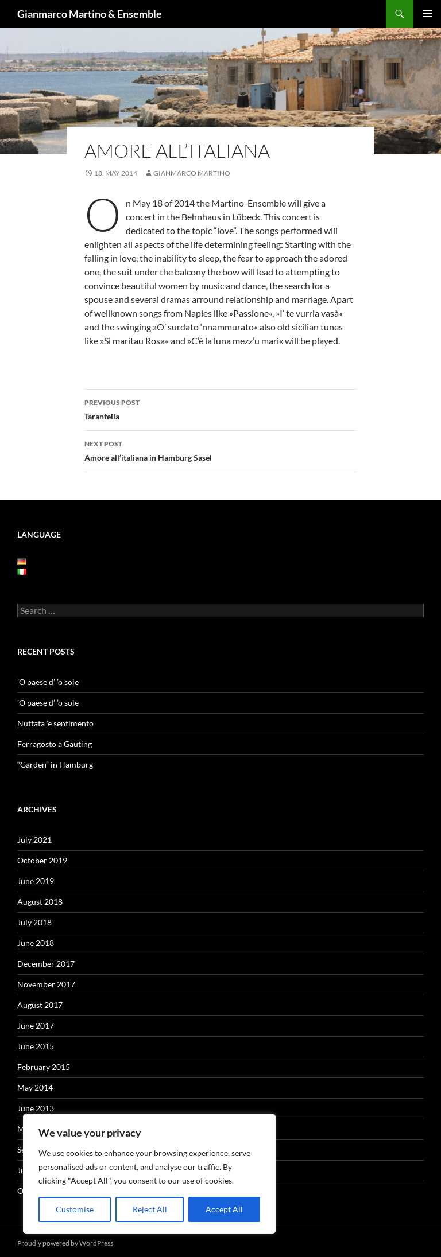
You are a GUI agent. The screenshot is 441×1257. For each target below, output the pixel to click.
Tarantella (220, 408)
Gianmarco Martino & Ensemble (89, 13)
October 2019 (42, 860)
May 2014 (35, 1087)
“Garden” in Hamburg (55, 764)
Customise (75, 1209)
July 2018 (34, 922)
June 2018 (35, 943)
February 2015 (43, 1067)
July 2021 (34, 840)
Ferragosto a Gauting (54, 744)
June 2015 (35, 1046)
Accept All (224, 1209)
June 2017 (35, 1025)
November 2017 (46, 984)
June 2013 (35, 1108)
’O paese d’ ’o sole (48, 682)
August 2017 (40, 1005)
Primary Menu (427, 14)
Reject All (150, 1209)
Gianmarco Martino (191, 173)
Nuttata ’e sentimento (55, 723)
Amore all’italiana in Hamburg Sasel (220, 449)
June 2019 (35, 881)
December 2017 (46, 963)
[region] (149, 1174)
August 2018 (40, 901)
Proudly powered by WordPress (65, 1243)
